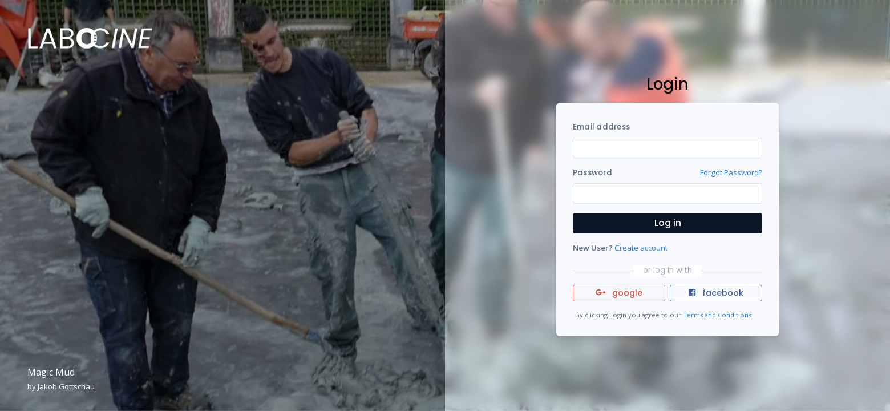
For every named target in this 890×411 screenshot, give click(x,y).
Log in (667, 222)
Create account (641, 248)
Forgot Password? (731, 172)
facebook (716, 293)
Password (592, 172)
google (619, 293)
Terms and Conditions (717, 315)
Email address (601, 127)
